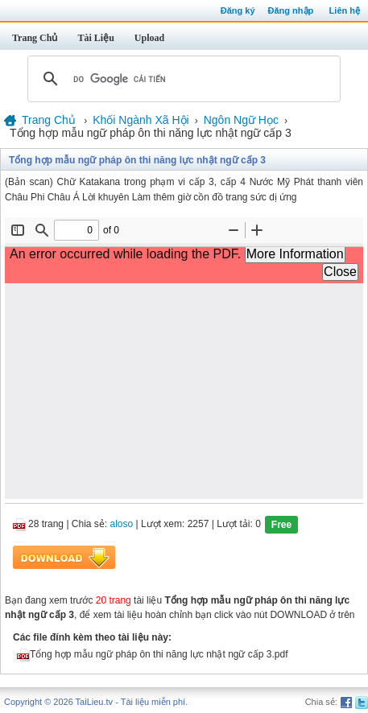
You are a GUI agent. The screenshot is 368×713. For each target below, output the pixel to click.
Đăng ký (238, 10)
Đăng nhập (291, 10)
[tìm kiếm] (181, 79)
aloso (122, 524)
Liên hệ (344, 10)
